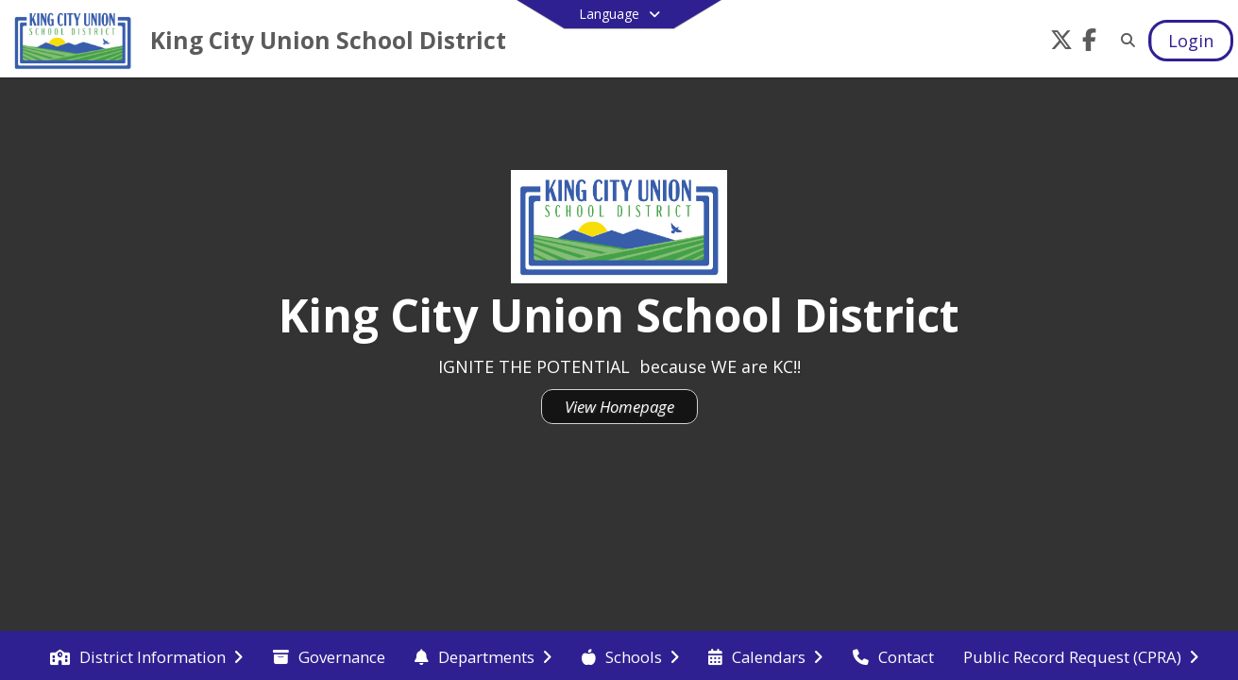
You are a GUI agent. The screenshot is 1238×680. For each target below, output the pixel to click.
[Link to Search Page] (1124, 40)
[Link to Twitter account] (1061, 43)
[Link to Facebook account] (1090, 43)
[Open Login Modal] (1190, 40)
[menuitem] (146, 655)
